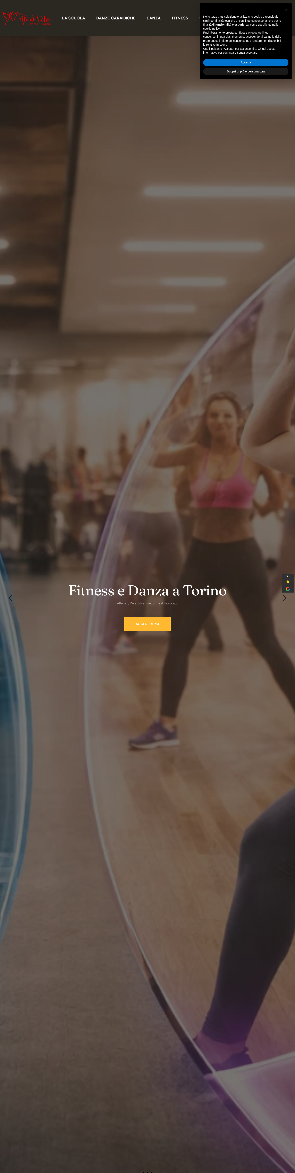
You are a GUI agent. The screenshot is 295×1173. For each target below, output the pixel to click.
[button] (286, 1100)
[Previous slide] (10, 598)
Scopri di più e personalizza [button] (246, 1161)
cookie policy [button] (211, 1119)
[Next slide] (284, 598)
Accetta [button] (246, 1153)
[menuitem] (73, 18)
